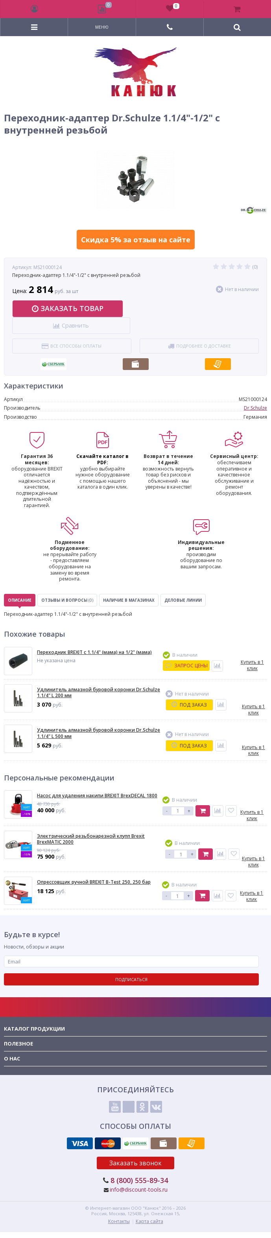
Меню (102, 27)
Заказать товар (67, 308)
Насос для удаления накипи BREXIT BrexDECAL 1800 (97, 796)
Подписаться (131, 979)
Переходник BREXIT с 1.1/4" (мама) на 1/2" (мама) (94, 652)
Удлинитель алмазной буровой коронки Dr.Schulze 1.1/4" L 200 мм (98, 693)
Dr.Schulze (255, 408)
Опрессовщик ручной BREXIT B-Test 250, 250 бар (94, 882)
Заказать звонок (135, 1163)
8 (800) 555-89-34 (139, 1180)
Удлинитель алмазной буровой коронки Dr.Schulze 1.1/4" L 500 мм (98, 733)
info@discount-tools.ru (139, 1189)
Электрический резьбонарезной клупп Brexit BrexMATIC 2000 (91, 839)
